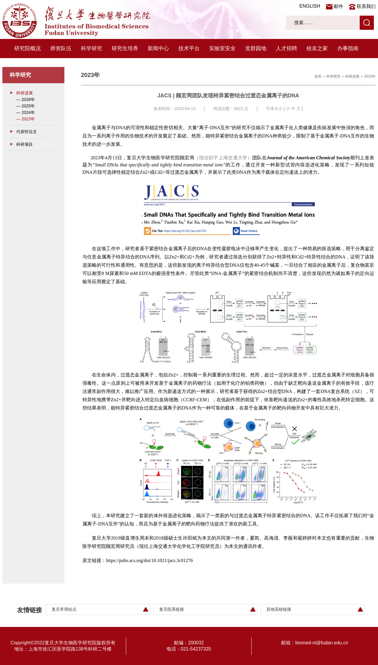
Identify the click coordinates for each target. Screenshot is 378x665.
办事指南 (348, 48)
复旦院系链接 (171, 609)
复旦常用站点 (64, 609)
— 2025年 (25, 106)
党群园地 (255, 48)
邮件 (338, 6)
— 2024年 (25, 112)
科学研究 (91, 48)
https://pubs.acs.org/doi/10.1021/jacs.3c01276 (149, 560)
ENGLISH (309, 6)
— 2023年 (25, 119)
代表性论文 (26, 131)
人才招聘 (286, 48)
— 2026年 (25, 99)
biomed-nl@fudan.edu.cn (321, 642)
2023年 (370, 76)
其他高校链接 (278, 609)
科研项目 (24, 144)
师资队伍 (60, 48)
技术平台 (189, 48)
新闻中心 (158, 48)
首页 (318, 76)
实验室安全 (222, 48)
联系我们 (366, 6)
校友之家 (317, 48)
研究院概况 (27, 48)
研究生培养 (125, 48)
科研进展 (24, 93)
